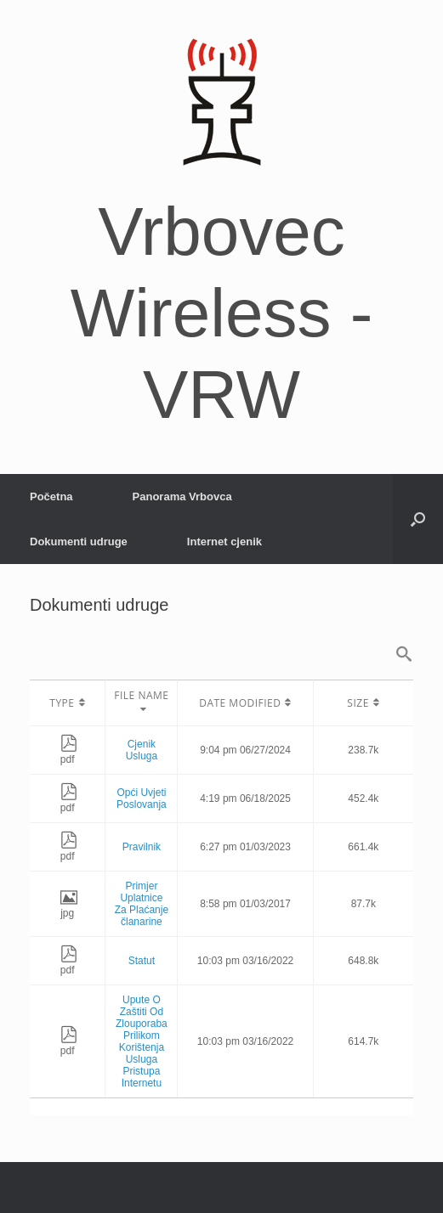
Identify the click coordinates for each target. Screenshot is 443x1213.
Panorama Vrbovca (182, 496)
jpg (68, 907)
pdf (68, 753)
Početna (51, 496)
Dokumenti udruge (79, 541)
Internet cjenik (224, 541)
